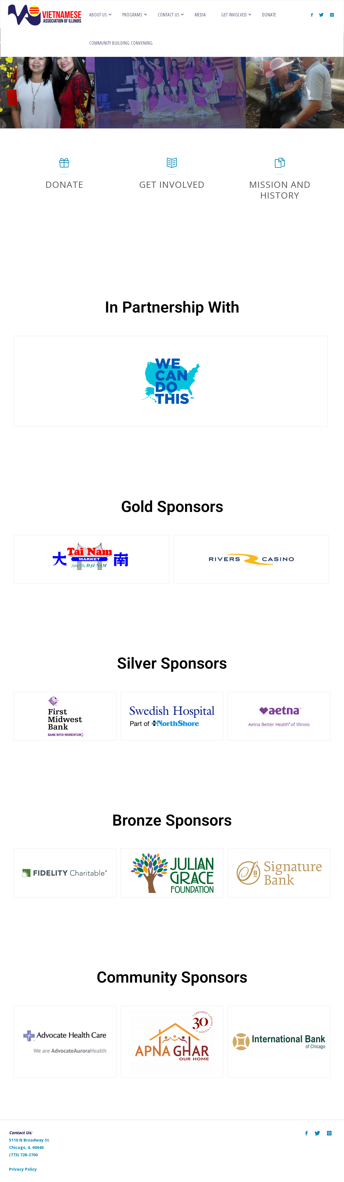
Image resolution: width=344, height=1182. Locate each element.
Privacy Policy (23, 1169)
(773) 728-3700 (23, 1154)
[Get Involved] (172, 165)
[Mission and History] (280, 165)
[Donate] (64, 165)
